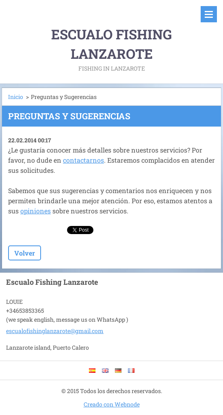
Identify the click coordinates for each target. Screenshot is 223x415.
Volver (24, 253)
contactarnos (83, 160)
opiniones (35, 210)
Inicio (15, 97)
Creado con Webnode (112, 404)
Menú (209, 14)
